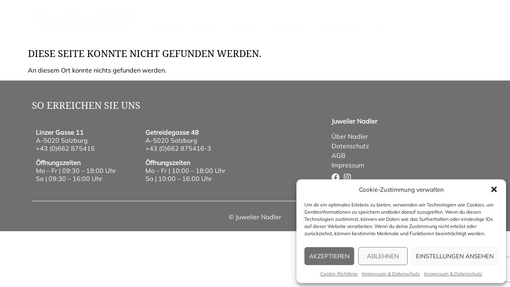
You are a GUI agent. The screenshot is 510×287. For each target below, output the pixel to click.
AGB (338, 155)
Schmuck (166, 26)
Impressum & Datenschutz (391, 274)
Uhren (204, 26)
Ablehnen (383, 256)
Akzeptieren (329, 256)
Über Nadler (287, 26)
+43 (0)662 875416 (65, 148)
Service (330, 16)
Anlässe (241, 26)
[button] (494, 189)
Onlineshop (338, 26)
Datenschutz (350, 146)
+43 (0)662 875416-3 (178, 148)
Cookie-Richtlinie (339, 274)
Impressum (348, 165)
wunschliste (369, 16)
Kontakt (297, 16)
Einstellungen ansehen (455, 256)
